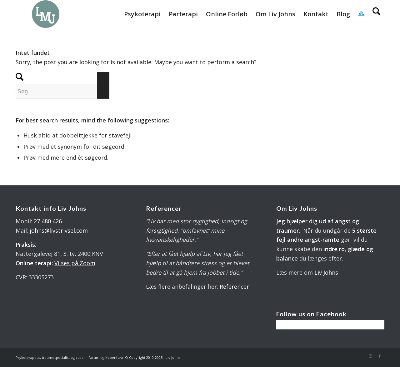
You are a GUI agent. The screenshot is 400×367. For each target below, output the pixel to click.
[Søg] (376, 14)
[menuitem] (142, 14)
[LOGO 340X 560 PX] (46, 14)
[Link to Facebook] (379, 356)
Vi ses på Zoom (74, 263)
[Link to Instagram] (370, 356)
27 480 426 (48, 221)
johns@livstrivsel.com (59, 230)
